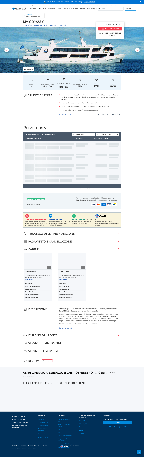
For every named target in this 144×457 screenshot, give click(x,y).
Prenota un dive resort (19, 419)
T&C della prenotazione (65, 436)
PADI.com (14, 5)
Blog (32, 5)
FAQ (59, 432)
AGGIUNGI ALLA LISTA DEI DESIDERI (110, 34)
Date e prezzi (38, 25)
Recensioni (62, 25)
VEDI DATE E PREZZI (110, 28)
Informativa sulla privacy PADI (28, 446)
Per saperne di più (65, 114)
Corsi (59, 9)
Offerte (82, 9)
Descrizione (53, 25)
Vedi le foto (28, 69)
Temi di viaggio (92, 9)
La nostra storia (43, 425)
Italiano (123, 5)
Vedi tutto (112, 372)
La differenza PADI (43, 422)
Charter (60, 429)
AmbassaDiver (42, 434)
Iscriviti (117, 422)
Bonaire (81, 433)
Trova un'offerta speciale (20, 422)
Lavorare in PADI (43, 437)
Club (26, 5)
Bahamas (82, 427)
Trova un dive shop (113, 5)
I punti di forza (27, 25)
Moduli (39, 446)
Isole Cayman (83, 424)
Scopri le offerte (89, 2)
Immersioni (51, 9)
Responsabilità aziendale (42, 429)
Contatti (45, 446)
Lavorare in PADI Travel (65, 444)
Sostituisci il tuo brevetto (101, 5)
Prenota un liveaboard (19, 416)
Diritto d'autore (32, 448)
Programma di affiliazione (62, 440)
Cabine (46, 25)
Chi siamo (41, 419)
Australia (82, 420)
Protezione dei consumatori (19, 448)
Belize (81, 430)
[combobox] (111, 9)
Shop (21, 5)
